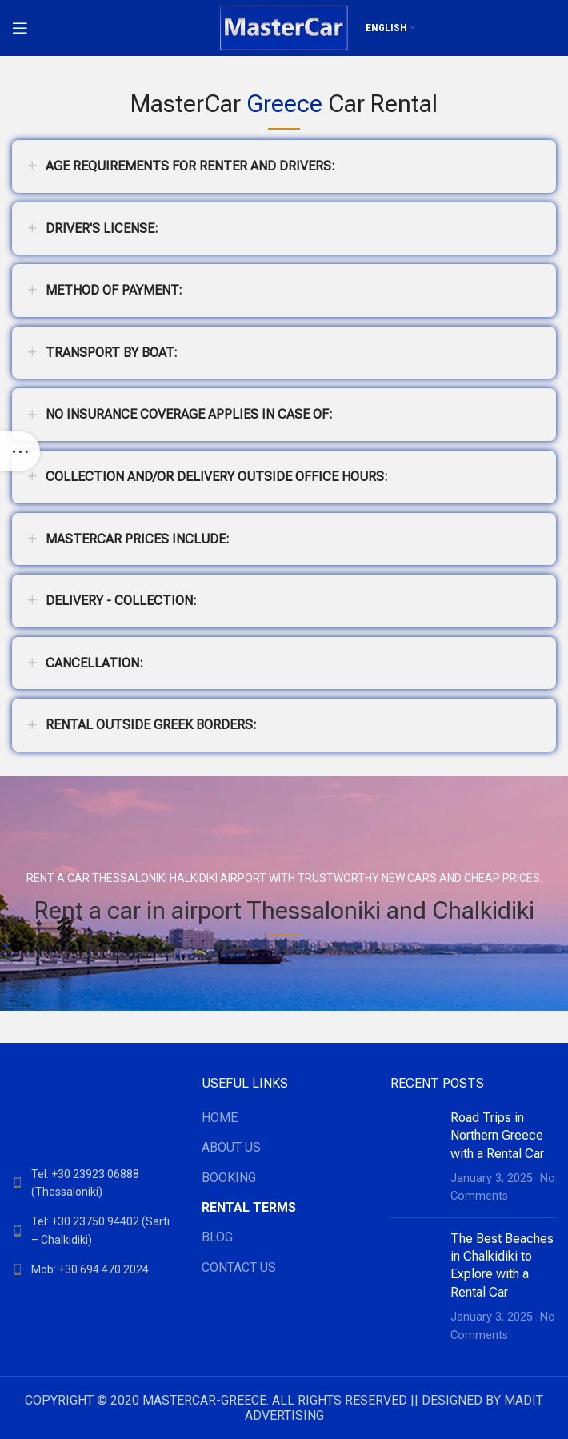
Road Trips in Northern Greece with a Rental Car (497, 1135)
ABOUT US (231, 1147)
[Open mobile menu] (20, 28)
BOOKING (229, 1177)
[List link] (95, 1183)
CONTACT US (239, 1267)
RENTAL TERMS (249, 1207)
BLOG (217, 1237)
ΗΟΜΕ (220, 1117)
